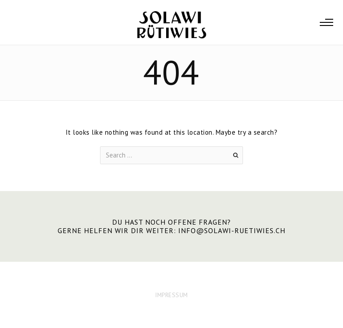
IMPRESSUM (171, 295)
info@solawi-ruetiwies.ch (231, 230)
